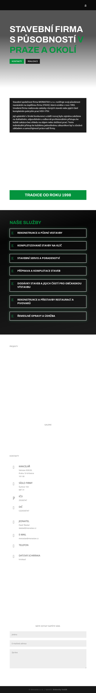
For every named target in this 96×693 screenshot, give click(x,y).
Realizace (33, 61)
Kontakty (17, 61)
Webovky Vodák (60, 689)
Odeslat (79, 672)
